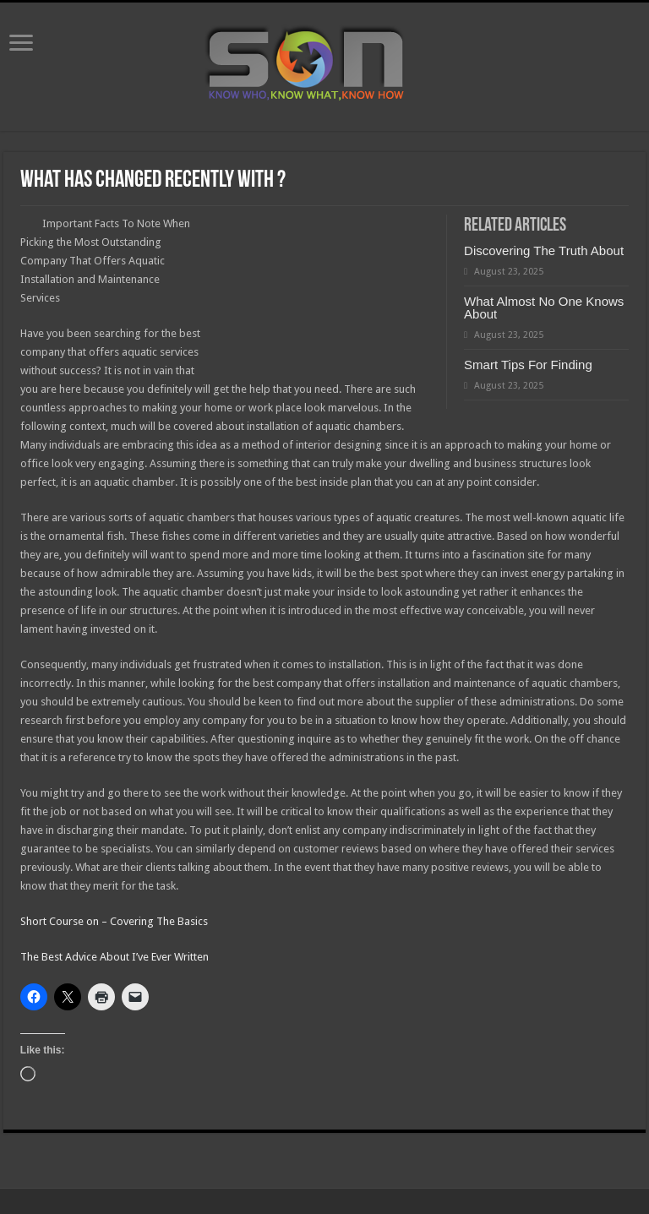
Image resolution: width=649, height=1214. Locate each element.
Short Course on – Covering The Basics (114, 921)
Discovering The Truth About (544, 250)
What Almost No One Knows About (544, 307)
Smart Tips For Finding (528, 364)
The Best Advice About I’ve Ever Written (114, 956)
